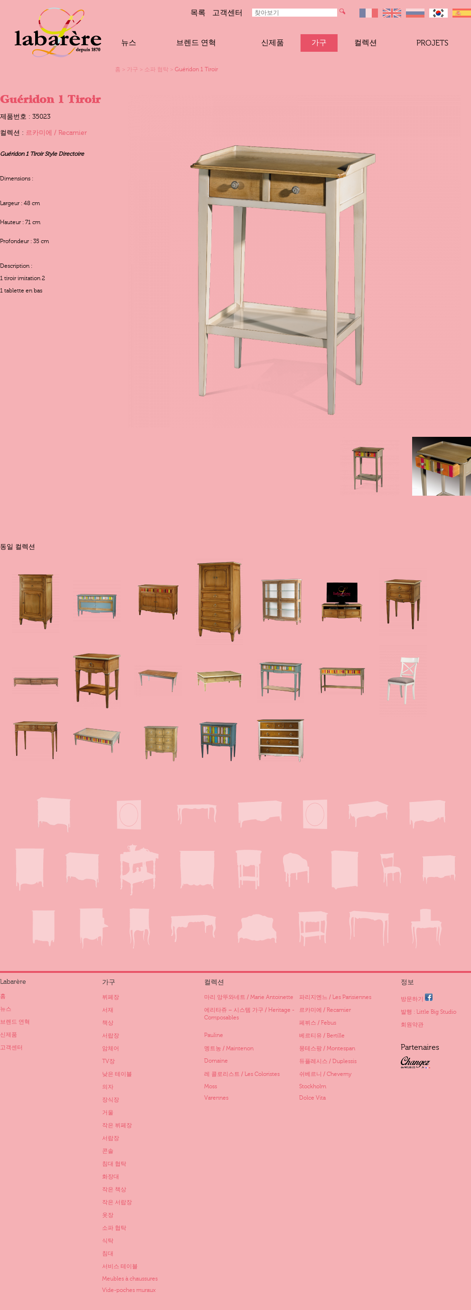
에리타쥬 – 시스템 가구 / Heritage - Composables (249, 1014)
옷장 (107, 1215)
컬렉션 (365, 42)
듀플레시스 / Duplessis (328, 1061)
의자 (107, 1087)
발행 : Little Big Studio (428, 1011)
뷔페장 (110, 997)
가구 (319, 42)
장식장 (110, 1099)
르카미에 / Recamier (56, 133)
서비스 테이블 (120, 1266)
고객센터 (227, 13)
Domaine (216, 1060)
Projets (432, 43)
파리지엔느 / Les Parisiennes (335, 997)
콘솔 (107, 1151)
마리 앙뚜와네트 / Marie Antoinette (248, 997)
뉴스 (128, 42)
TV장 (108, 1061)
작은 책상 (114, 1189)
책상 (107, 1022)
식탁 (107, 1240)
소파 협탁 (156, 69)
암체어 (110, 1048)
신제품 (272, 42)
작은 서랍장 (117, 1202)
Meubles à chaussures (130, 1278)
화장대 (110, 1176)
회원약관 (412, 1024)
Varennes (216, 1097)
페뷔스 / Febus (317, 1022)
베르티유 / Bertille (322, 1035)
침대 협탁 (114, 1163)
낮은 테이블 (117, 1074)
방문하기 (417, 997)
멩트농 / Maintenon (229, 1048)
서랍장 (110, 1035)
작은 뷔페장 (117, 1125)
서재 (107, 1010)
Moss (210, 1086)
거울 (107, 1112)
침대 (107, 1253)
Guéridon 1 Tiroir (196, 69)
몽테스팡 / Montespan (327, 1048)
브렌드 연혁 (196, 42)
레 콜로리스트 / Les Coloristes (242, 1074)
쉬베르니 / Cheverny (325, 1074)
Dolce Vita (312, 1097)
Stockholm (312, 1086)
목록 (198, 13)
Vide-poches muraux (129, 1290)
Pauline (213, 1035)
